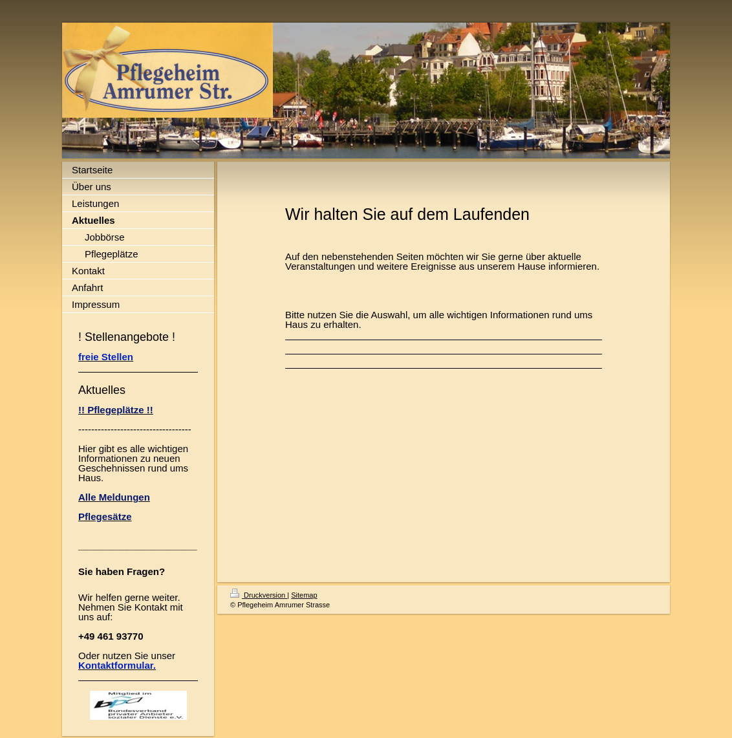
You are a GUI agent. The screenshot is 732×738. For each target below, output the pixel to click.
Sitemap (304, 595)
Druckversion (258, 595)
